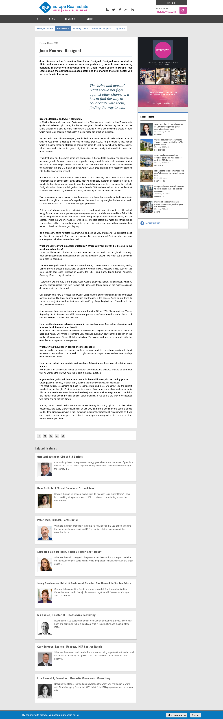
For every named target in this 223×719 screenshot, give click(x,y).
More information (177, 715)
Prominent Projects (101, 28)
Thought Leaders (45, 28)
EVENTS (89, 19)
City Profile (120, 28)
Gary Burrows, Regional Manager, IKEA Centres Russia (69, 646)
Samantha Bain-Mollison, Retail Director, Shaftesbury (69, 552)
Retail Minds (63, 28)
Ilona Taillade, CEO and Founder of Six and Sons (65, 488)
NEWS (52, 19)
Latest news (147, 116)
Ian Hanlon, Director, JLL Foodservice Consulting (66, 615)
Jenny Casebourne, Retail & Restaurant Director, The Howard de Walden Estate (84, 583)
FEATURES (70, 19)
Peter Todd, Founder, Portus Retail (58, 520)
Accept (195, 715)
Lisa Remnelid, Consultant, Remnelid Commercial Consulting (73, 678)
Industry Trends (80, 28)
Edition (171, 2)
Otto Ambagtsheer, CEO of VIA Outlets (60, 457)
